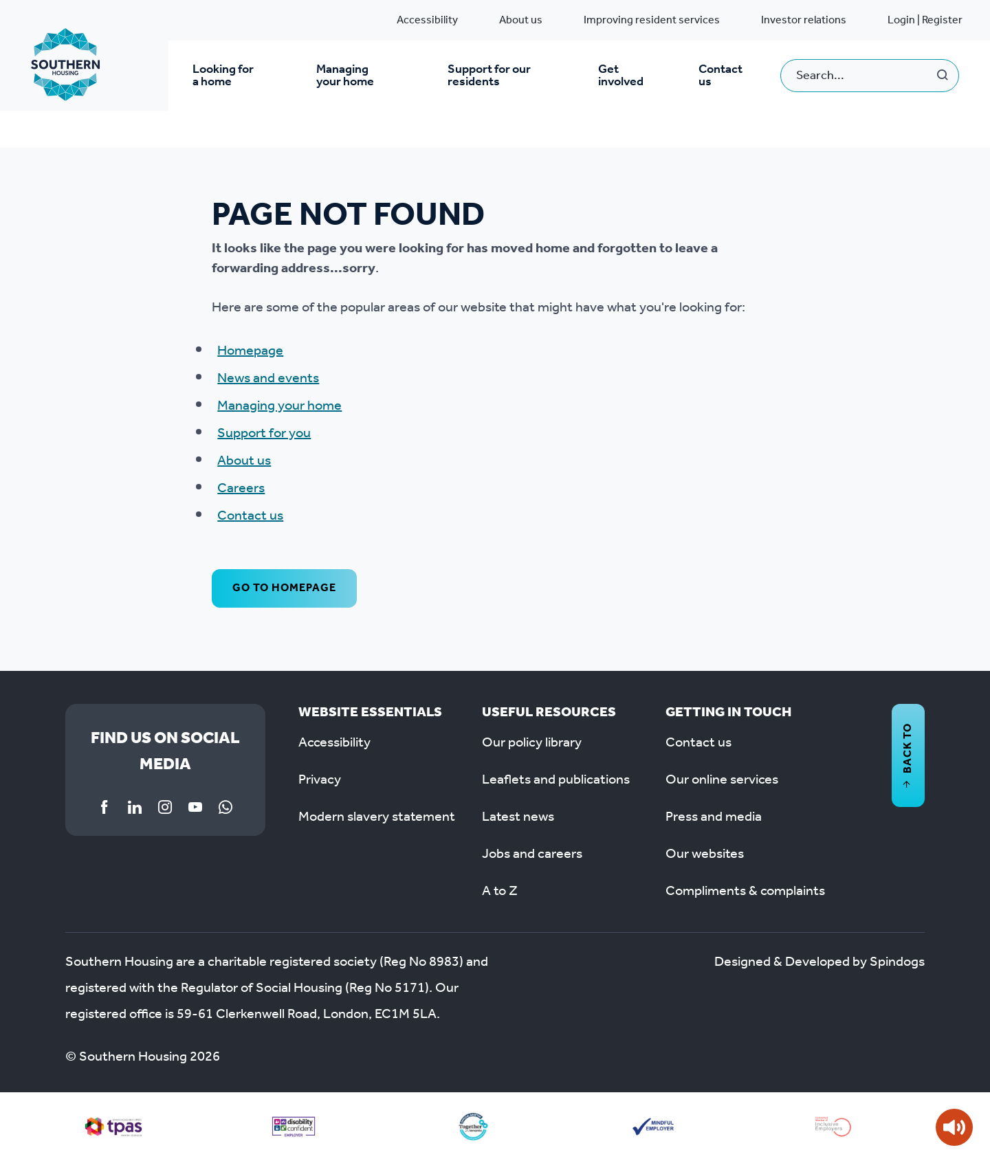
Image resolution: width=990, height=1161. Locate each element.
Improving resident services (652, 20)
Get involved (621, 75)
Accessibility (427, 20)
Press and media (714, 817)
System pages (99, 134)
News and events (268, 379)
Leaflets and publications (556, 780)
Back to (907, 755)
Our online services (722, 780)
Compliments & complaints (745, 891)
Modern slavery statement (376, 817)
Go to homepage (284, 588)
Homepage (250, 351)
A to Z (500, 891)
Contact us (720, 75)
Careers (241, 489)
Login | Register (925, 20)
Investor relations (803, 20)
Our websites (705, 854)
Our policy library (532, 743)
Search (942, 75)
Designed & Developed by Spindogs (819, 962)
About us (520, 20)
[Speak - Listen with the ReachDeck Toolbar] (954, 1127)
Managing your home (345, 75)
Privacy (319, 780)
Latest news (518, 817)
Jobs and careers (532, 854)
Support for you (264, 434)
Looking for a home (223, 75)
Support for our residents (489, 75)
